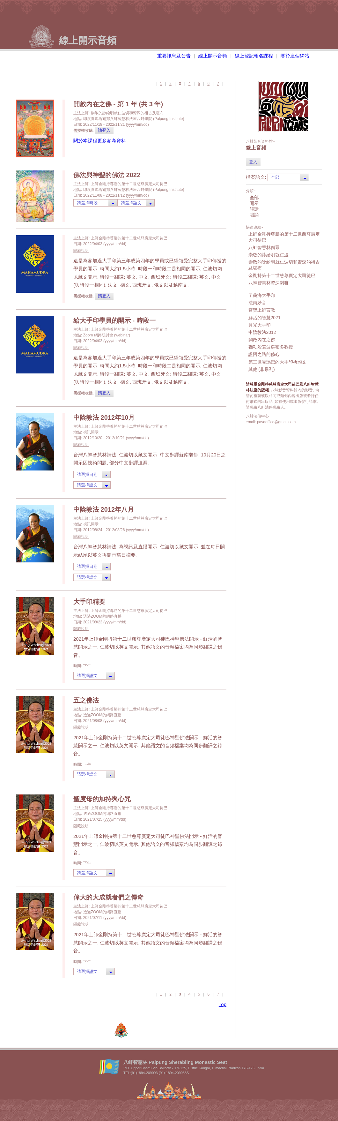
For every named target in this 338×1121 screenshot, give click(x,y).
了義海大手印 (261, 295)
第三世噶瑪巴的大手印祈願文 (277, 362)
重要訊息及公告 (174, 55)
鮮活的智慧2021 (264, 317)
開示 (254, 203)
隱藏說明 (81, 250)
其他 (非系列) (261, 369)
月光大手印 (259, 324)
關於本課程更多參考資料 (99, 140)
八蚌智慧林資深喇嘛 (268, 282)
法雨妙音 (257, 302)
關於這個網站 (295, 55)
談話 (254, 209)
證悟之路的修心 (264, 354)
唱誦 (254, 214)
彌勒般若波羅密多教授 (270, 347)
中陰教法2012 (262, 332)
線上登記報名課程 (254, 55)
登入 (253, 162)
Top (222, 1004)
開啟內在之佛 (261, 339)
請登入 (104, 130)
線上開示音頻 (212, 55)
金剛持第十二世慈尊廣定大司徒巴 (281, 275)
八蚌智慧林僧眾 (264, 247)
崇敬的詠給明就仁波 (268, 254)
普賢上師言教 (261, 309)
